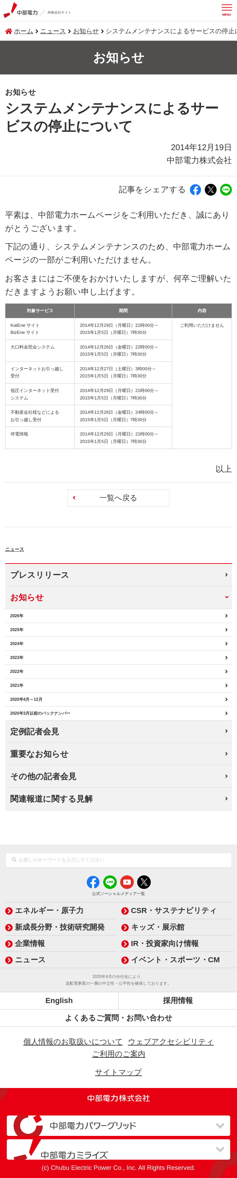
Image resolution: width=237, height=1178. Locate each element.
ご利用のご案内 (118, 1054)
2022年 (16, 671)
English (59, 1000)
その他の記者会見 (43, 776)
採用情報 (178, 1000)
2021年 (16, 685)
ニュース (30, 546)
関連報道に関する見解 (51, 798)
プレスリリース (39, 574)
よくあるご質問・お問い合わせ (118, 1018)
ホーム (23, 31)
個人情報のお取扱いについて (73, 1041)
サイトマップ (118, 1072)
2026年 (16, 615)
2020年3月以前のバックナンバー (40, 713)
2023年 (16, 657)
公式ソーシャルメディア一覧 (118, 893)
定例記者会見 (34, 731)
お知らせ (86, 31)
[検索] (14, 860)
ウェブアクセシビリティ (171, 1041)
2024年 (16, 643)
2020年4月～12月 (26, 699)
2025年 (16, 629)
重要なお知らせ (39, 753)
